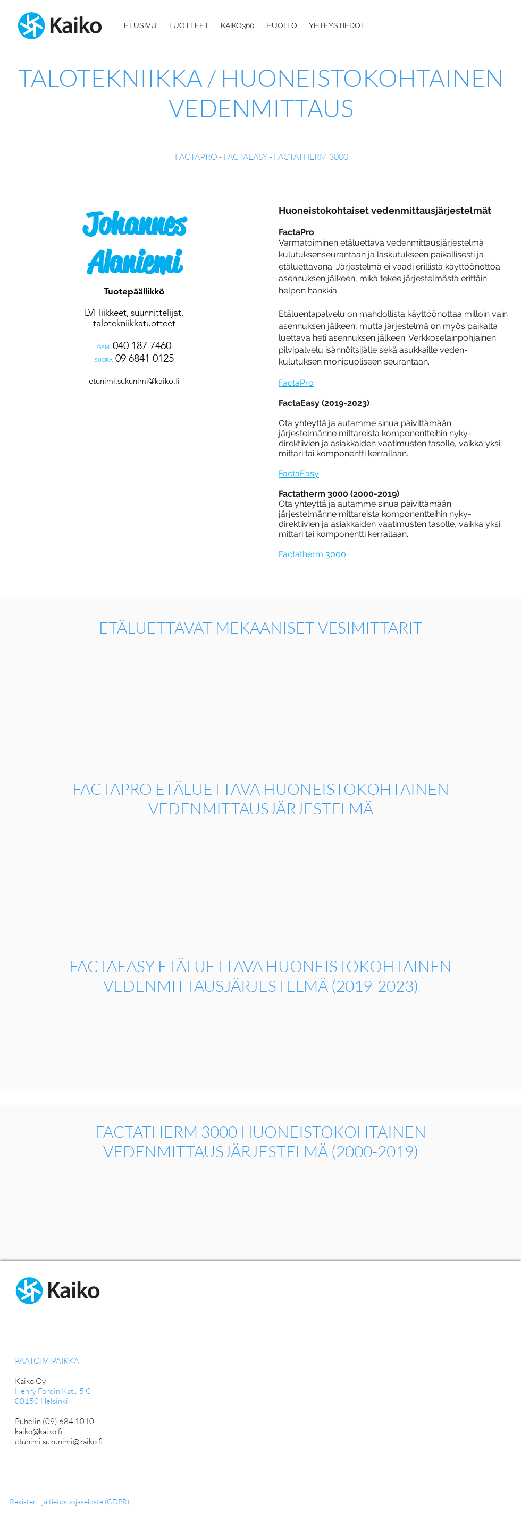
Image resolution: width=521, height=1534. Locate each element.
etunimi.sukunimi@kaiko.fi (134, 381)
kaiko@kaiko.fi (38, 1431)
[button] (189, 25)
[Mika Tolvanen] (130, 419)
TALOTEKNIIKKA (112, 77)
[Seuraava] (250, 308)
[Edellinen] (10, 308)
